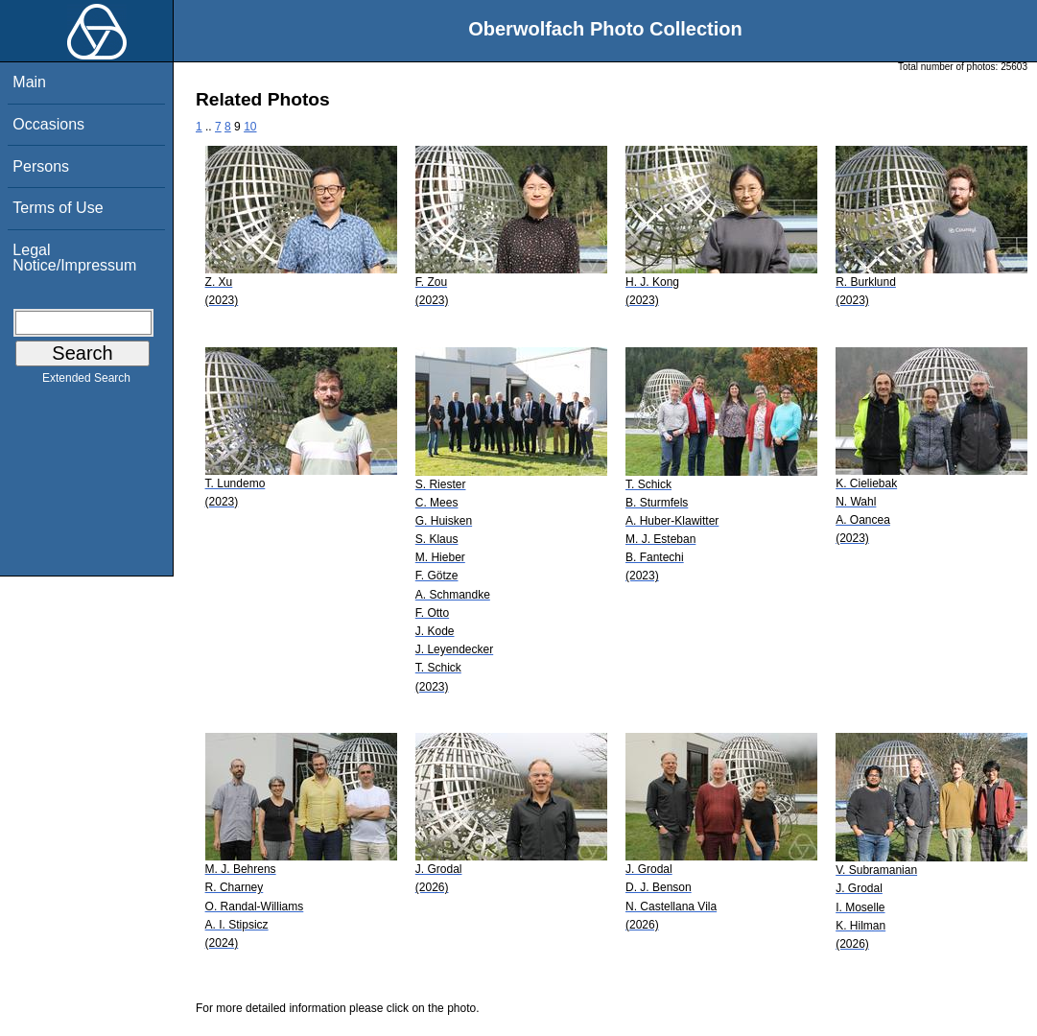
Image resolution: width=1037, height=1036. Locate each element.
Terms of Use (57, 208)
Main (29, 82)
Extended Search (86, 382)
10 (250, 126)
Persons (40, 166)
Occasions (48, 124)
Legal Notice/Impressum (74, 257)
